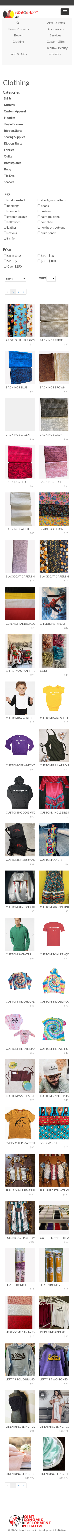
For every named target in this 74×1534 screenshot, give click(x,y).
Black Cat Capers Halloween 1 (20, 576)
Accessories (56, 29)
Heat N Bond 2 (50, 1285)
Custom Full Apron (54, 765)
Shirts (7, 98)
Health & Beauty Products (57, 51)
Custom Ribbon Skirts (54, 907)
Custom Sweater (18, 954)
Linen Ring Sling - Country (54, 1426)
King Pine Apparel (53, 1332)
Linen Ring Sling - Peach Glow (20, 1473)
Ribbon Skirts (13, 130)
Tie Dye (9, 175)
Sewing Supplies (14, 137)
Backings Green (18, 434)
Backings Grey (51, 434)
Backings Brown (52, 387)
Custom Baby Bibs (19, 718)
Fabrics (9, 150)
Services (55, 35)
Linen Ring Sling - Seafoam (54, 1473)
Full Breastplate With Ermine (20, 1237)
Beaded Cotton (51, 529)
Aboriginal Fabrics (20, 340)
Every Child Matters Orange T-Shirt (20, 1143)
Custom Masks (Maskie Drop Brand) (20, 859)
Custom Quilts (51, 859)
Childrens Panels (52, 623)
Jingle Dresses (13, 124)
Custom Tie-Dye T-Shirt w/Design (54, 1048)
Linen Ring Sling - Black (20, 1426)
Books (18, 35)
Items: (42, 278)
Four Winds (48, 1143)
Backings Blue (16, 387)
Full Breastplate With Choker (54, 1190)
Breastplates (12, 163)
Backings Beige (51, 340)
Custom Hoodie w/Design (20, 812)
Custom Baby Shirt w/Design (54, 718)
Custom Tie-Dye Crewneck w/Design (20, 1001)
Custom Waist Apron (20, 1096)
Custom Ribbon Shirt (20, 907)
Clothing (18, 41)
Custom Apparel (15, 111)
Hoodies (9, 117)
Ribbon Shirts (13, 143)
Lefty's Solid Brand (20, 1379)
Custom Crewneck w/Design (20, 765)
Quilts (8, 156)
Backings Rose (51, 481)
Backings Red (16, 481)
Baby (7, 169)
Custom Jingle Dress (54, 812)
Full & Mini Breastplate (20, 1190)
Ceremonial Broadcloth (20, 623)
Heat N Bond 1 (16, 1285)
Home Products (18, 29)
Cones (44, 670)
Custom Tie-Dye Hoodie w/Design (54, 1001)
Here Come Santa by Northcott (20, 1332)
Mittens (9, 105)
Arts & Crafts (56, 22)
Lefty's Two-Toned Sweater (54, 1379)
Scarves (9, 182)
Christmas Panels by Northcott (20, 670)
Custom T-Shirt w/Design (54, 954)
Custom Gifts (56, 41)
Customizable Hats (54, 1096)
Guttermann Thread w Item (54, 1237)
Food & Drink (18, 54)
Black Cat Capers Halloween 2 (54, 576)
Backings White (18, 529)
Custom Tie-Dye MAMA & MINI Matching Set (20, 1048)
